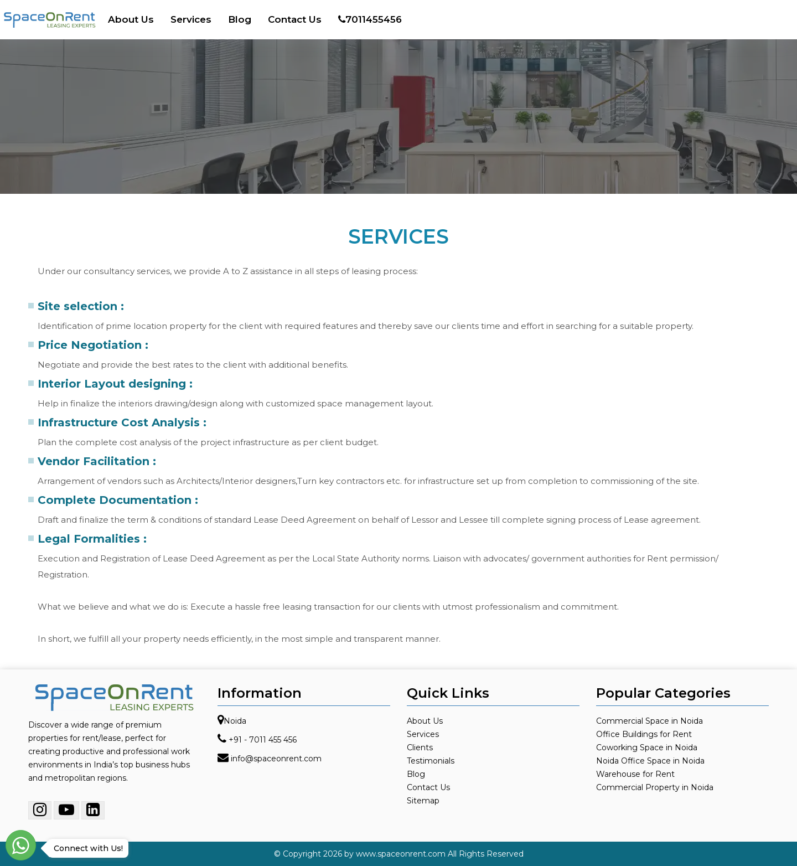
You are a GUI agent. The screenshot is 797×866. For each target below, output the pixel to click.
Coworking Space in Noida (646, 747)
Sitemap (423, 801)
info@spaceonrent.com (276, 759)
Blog (239, 19)
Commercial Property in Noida (654, 787)
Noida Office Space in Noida (650, 761)
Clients (420, 747)
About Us (131, 19)
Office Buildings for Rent (644, 734)
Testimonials (430, 761)
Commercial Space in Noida (649, 721)
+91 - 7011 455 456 (263, 740)
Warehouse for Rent (635, 774)
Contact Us (295, 19)
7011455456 (370, 19)
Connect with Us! (85, 848)
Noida (235, 721)
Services (190, 19)
